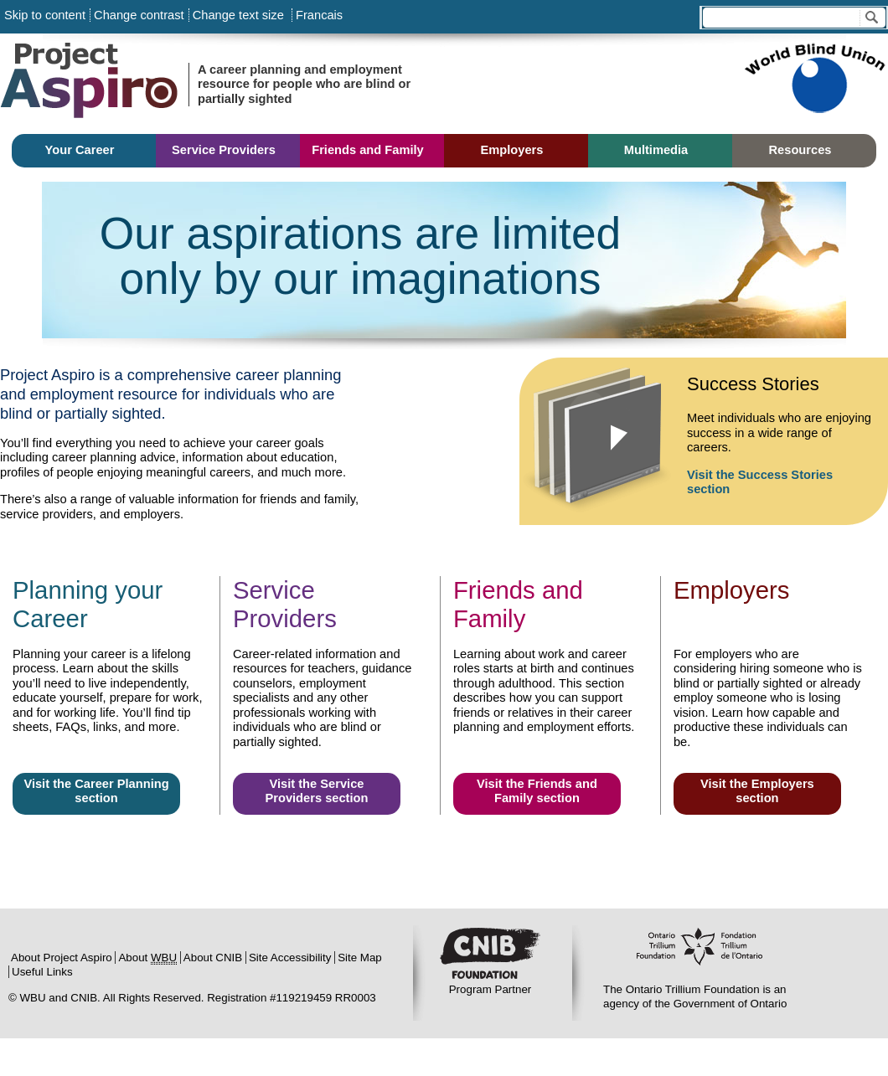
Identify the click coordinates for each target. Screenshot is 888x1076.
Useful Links (42, 971)
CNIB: (490, 955)
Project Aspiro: (125, 83)
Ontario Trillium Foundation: (699, 955)
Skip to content (44, 15)
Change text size (238, 15)
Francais (317, 15)
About (147, 958)
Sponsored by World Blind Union (814, 84)
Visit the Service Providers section (316, 791)
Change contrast (139, 15)
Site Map (360, 957)
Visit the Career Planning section (95, 791)
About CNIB (212, 957)
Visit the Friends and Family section (537, 791)
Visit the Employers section (757, 791)
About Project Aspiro (61, 957)
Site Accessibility (290, 957)
